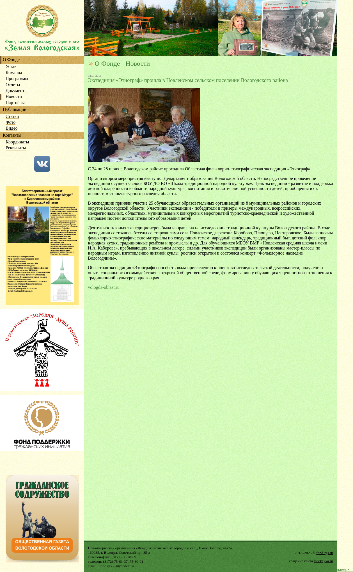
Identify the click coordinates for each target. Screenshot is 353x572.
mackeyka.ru (323, 561)
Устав (11, 67)
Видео (11, 128)
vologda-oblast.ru (103, 287)
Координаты (17, 142)
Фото (10, 122)
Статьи (12, 117)
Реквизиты (16, 148)
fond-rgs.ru (324, 553)
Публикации (14, 109)
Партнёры (15, 103)
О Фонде (11, 60)
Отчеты (13, 85)
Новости (14, 97)
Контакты (12, 135)
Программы (17, 79)
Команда (14, 73)
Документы (16, 91)
